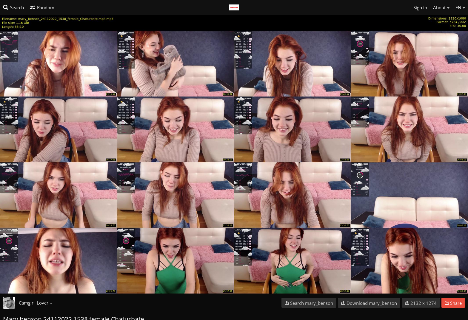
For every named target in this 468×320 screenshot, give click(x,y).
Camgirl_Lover (35, 303)
